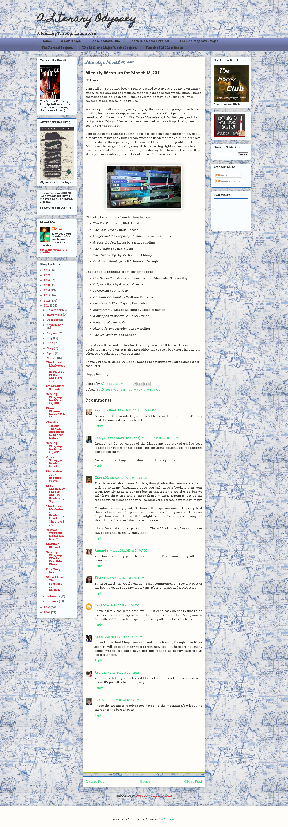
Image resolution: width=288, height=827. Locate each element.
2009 (47, 612)
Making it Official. (53, 546)
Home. (46, 41)
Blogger (169, 819)
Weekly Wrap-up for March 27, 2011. (55, 399)
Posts (221, 175)
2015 (47, 285)
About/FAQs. (71, 41)
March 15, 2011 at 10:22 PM (121, 700)
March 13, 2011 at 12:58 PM (126, 578)
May (50, 348)
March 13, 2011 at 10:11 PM (120, 672)
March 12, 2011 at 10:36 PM (137, 410)
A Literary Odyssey (86, 19)
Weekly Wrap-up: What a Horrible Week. (54, 558)
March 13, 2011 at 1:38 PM (121, 605)
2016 (47, 280)
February (54, 596)
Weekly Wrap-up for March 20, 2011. (55, 448)
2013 (47, 295)
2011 (47, 305)
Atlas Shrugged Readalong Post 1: (55, 462)
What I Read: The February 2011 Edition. (55, 583)
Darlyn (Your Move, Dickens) (117, 438)
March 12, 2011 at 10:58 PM (160, 438)
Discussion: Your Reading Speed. (54, 476)
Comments (225, 181)
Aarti (98, 637)
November (55, 314)
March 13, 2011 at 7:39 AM (128, 550)
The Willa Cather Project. (149, 41)
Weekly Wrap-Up (146, 389)
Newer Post (96, 781)
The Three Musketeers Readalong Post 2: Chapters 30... (55, 371)
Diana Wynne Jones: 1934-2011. (55, 413)
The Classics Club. (105, 41)
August (52, 333)
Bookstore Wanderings (114, 389)
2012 (47, 300)
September (55, 325)
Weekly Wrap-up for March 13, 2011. (55, 534)
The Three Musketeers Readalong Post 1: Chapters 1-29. (55, 515)
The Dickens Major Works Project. (109, 48)
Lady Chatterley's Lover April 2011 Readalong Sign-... (55, 493)
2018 (47, 270)
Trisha (100, 578)
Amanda (101, 550)
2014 (47, 290)
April (51, 353)
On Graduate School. (55, 388)
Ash (97, 672)
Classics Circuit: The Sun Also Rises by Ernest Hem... (55, 430)
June (50, 343)
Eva (97, 700)
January (53, 601)
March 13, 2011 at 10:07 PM (123, 637)
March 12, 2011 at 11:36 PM (128, 478)
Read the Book (105, 410)
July (50, 338)
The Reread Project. (57, 48)
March (52, 358)
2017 (47, 275)
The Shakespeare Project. (200, 41)
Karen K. (101, 478)
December (54, 310)
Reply (98, 426)
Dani (98, 605)
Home (145, 781)
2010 (47, 607)
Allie (105, 383)
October (53, 319)
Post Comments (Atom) (154, 795)
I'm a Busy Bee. (53, 571)
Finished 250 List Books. (165, 48)
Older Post (193, 781)
